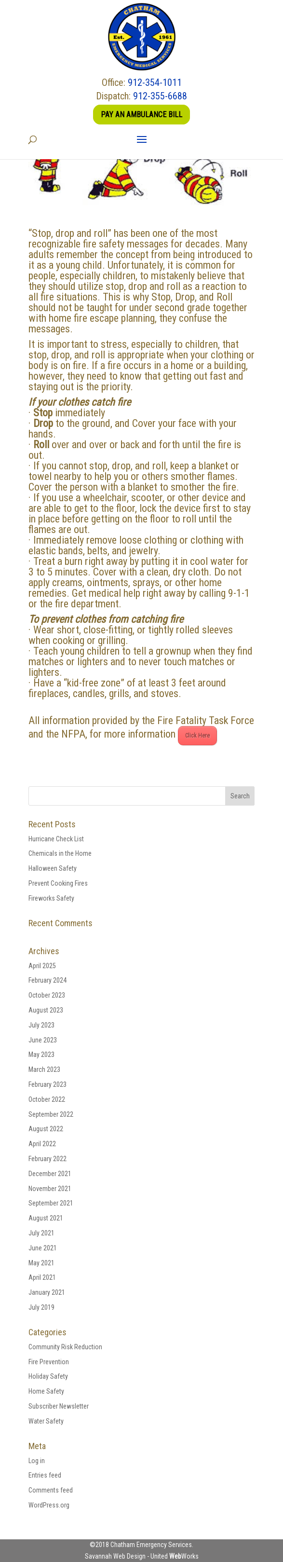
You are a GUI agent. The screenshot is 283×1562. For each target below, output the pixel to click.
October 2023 (46, 995)
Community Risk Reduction (65, 1347)
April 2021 (42, 1277)
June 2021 (42, 1248)
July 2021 (41, 1233)
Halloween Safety (52, 868)
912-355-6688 (160, 96)
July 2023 (41, 1025)
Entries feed (44, 1475)
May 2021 (41, 1263)
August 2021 (45, 1218)
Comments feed (50, 1490)
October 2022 (46, 1099)
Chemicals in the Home (60, 853)
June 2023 (42, 1040)
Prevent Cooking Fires (58, 883)
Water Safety (46, 1421)
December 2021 (49, 1174)
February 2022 (47, 1159)
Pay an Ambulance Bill (141, 114)
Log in (36, 1461)
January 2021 (46, 1292)
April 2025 (42, 966)
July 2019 (41, 1307)
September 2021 (50, 1203)
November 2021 (49, 1188)
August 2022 (45, 1129)
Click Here (197, 735)
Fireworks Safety (51, 898)
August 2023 (45, 1010)
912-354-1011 (155, 82)
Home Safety (46, 1391)
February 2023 (47, 1084)
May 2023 (41, 1054)
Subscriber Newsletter (58, 1406)
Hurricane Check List (56, 839)
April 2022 (42, 1144)
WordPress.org (48, 1505)
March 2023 (44, 1069)
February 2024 (47, 980)
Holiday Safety (48, 1376)
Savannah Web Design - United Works (142, 1556)
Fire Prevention (48, 1362)
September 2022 (50, 1114)
